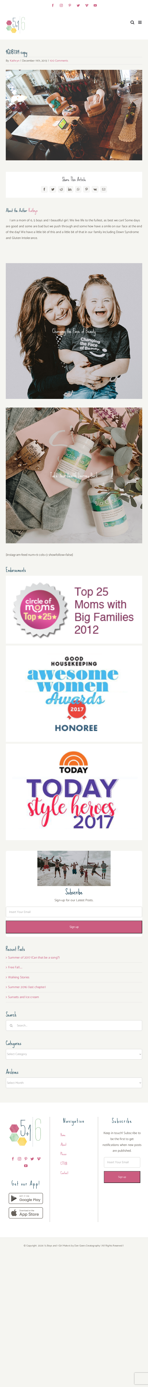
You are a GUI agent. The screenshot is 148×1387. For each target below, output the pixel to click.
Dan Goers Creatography (87, 1246)
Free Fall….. (15, 967)
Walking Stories (18, 977)
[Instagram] (19, 1159)
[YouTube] (26, 1165)
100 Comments (59, 60)
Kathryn (14, 60)
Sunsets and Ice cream (23, 997)
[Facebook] (13, 1159)
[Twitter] (32, 1159)
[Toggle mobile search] (132, 22)
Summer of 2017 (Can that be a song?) (34, 957)
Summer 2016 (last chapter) (27, 987)
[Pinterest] (26, 1159)
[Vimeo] (38, 1159)
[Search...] (74, 1025)
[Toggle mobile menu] (140, 22)
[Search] (11, 1025)
